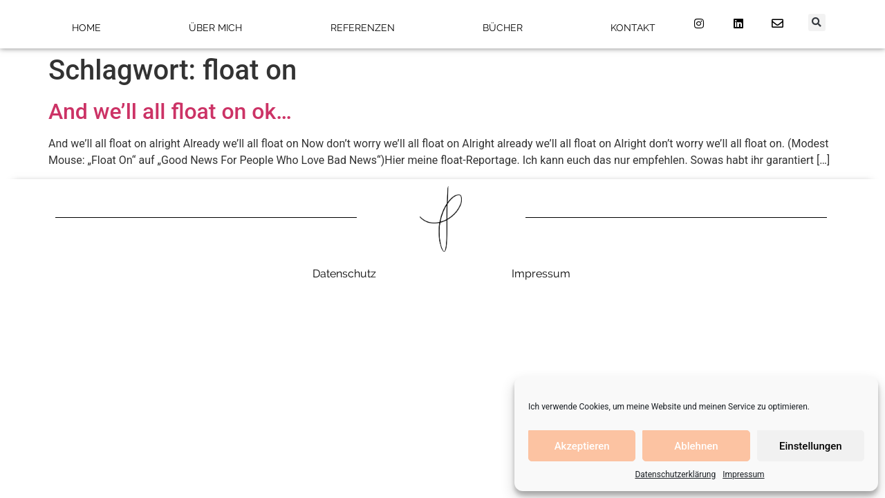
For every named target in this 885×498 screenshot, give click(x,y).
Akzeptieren (582, 446)
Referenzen (362, 27)
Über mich (215, 27)
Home (86, 27)
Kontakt (633, 27)
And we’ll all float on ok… (170, 111)
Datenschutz (344, 273)
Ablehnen (696, 446)
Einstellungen (810, 446)
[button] (817, 22)
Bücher (503, 27)
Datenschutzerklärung (675, 474)
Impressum (743, 474)
